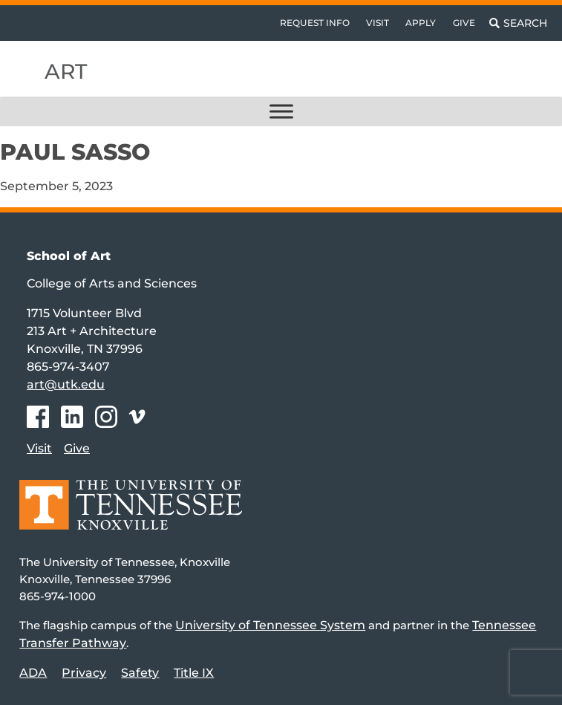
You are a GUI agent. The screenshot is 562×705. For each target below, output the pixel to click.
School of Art (69, 256)
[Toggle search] (518, 23)
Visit (377, 22)
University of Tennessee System (270, 625)
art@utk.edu (66, 384)
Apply (420, 22)
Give (464, 22)
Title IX (194, 673)
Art (66, 71)
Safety (140, 673)
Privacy (84, 673)
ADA (33, 673)
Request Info (315, 22)
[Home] (130, 515)
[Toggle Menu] (281, 111)
